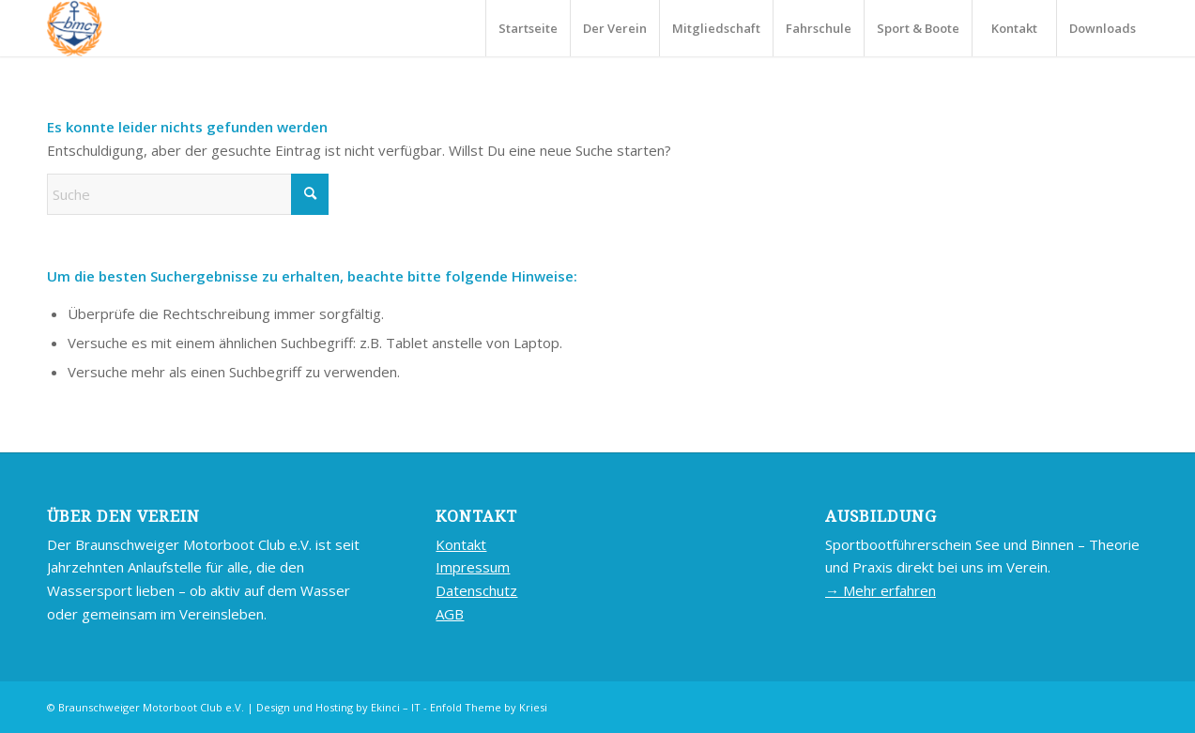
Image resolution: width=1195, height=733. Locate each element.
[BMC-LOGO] (74, 28)
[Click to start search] (310, 194)
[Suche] (188, 194)
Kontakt (461, 544)
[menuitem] (527, 28)
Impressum (473, 566)
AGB (450, 613)
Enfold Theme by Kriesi (488, 707)
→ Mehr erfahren (880, 590)
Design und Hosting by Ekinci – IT (338, 707)
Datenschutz (476, 590)
